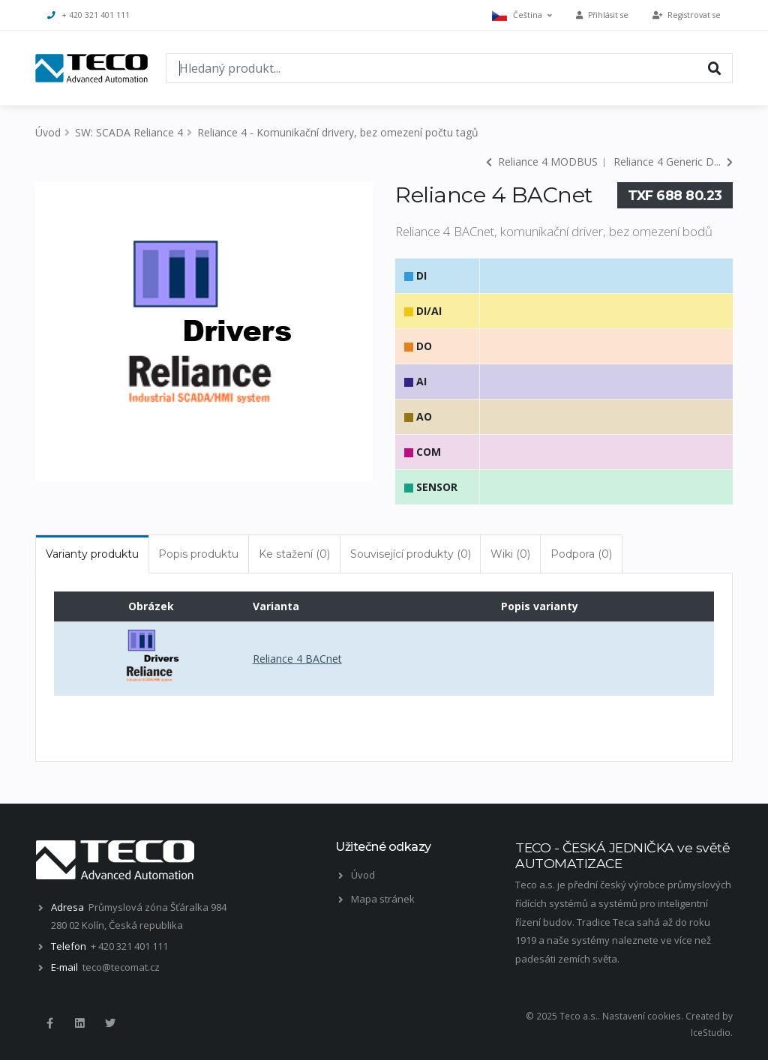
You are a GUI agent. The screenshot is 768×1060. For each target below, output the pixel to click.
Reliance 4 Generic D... (673, 161)
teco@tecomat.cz (121, 967)
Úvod (48, 132)
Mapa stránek (383, 899)
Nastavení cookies (641, 1016)
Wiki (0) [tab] (510, 554)
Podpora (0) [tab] (581, 554)
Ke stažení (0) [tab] (294, 554)
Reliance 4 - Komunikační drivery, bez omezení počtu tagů (337, 132)
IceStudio (710, 1032)
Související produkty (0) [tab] (410, 554)
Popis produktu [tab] (198, 554)
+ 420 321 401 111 (88, 15)
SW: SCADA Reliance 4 (129, 132)
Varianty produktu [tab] (92, 554)
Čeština (522, 15)
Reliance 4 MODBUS (542, 161)
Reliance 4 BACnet (297, 658)
